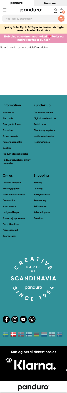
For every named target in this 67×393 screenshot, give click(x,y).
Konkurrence (9, 206)
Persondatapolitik (12, 142)
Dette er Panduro (12, 182)
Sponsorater (9, 236)
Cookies (7, 148)
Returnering (40, 200)
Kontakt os (8, 112)
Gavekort (39, 218)
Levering (38, 188)
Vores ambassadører (14, 194)
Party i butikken (11, 224)
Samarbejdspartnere (14, 218)
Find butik (8, 118)
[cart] (61, 10)
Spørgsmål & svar (12, 124)
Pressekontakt (10, 230)
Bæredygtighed (11, 188)
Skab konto (40, 124)
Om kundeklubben (43, 112)
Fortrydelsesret (42, 194)
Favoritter (8, 130)
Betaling (38, 182)
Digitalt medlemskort (45, 118)
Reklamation (40, 206)
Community (9, 200)
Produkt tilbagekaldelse (15, 153)
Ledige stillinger (11, 212)
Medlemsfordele (42, 142)
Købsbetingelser (42, 212)
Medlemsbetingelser (44, 136)
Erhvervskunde (10, 136)
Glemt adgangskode (44, 130)
